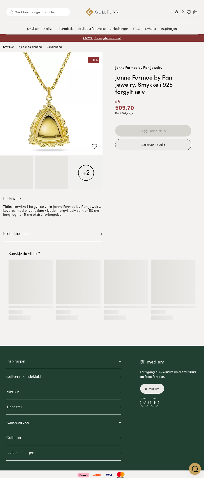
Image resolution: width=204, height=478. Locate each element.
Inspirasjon (169, 28)
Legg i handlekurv (153, 131)
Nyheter (150, 28)
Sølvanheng (54, 47)
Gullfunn (13, 437)
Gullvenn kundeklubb (24, 376)
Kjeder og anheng (30, 47)
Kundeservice (17, 422)
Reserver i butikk (153, 144)
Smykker (33, 28)
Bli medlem (152, 388)
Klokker (49, 28)
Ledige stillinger (20, 452)
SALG (136, 28)
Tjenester (14, 407)
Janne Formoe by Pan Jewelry (138, 67)
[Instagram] (144, 402)
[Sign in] (182, 12)
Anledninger (119, 28)
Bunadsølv (66, 28)
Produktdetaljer (16, 233)
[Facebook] (154, 402)
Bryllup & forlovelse (92, 28)
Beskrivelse (12, 198)
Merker (12, 391)
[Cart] (195, 12)
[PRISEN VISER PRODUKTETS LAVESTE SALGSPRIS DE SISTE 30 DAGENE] (131, 113)
